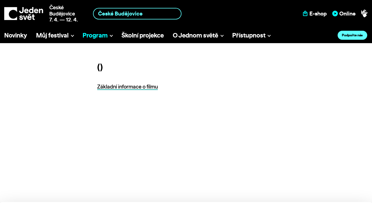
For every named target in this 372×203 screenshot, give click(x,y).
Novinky (15, 35)
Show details (87, 195)
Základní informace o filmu (127, 87)
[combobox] (137, 13)
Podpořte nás (352, 35)
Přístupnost (248, 35)
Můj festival (52, 35)
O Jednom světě (195, 35)
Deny (325, 178)
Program (95, 35)
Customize (325, 166)
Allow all (325, 155)
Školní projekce (142, 35)
